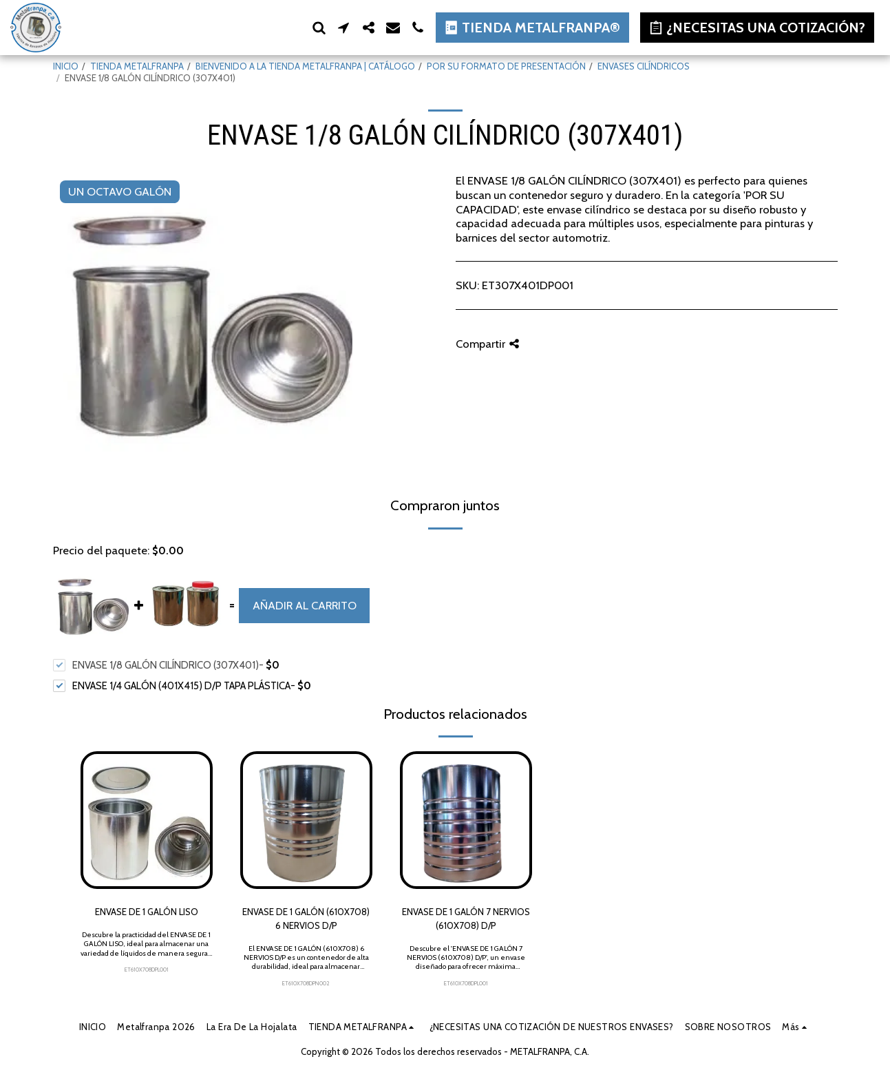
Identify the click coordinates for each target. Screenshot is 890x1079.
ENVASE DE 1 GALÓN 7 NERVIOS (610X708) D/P (466, 918)
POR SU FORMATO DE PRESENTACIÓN (506, 66)
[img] (147, 820)
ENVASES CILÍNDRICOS (643, 66)
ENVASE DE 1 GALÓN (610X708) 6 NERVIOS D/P (306, 918)
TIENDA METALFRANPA (137, 66)
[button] (318, 27)
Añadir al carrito (305, 605)
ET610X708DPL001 (147, 969)
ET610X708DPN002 (306, 983)
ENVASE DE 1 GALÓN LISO (146, 911)
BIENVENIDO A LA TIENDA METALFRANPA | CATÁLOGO (305, 66)
